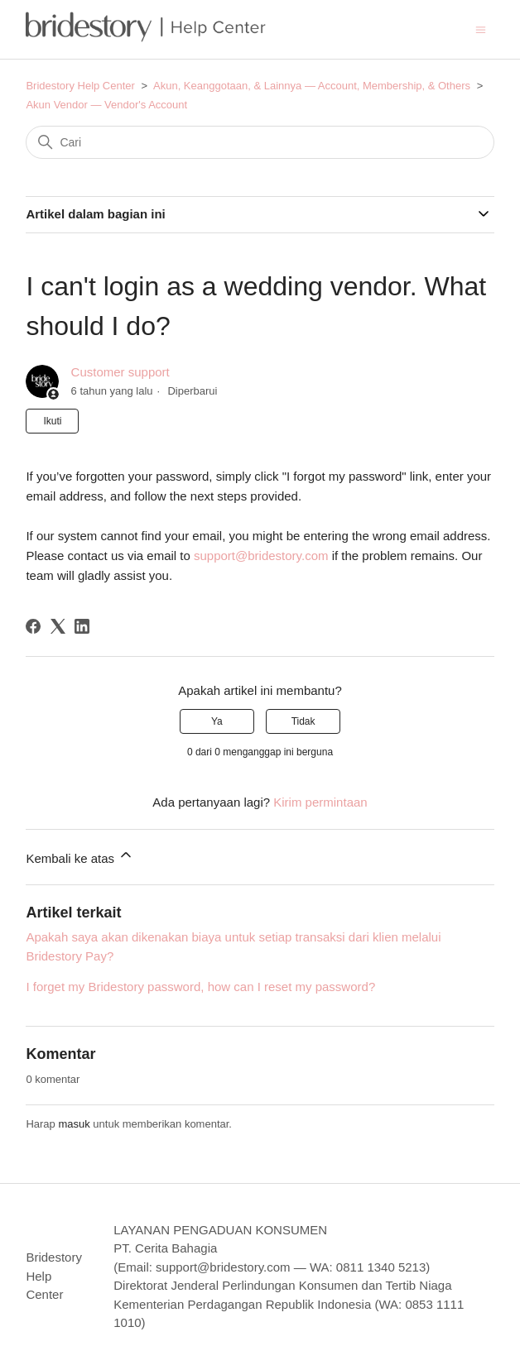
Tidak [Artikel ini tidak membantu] (303, 721)
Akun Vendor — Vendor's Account (106, 104)
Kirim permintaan (320, 802)
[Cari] (260, 142)
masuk (73, 1124)
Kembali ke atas (80, 855)
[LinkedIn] (82, 626)
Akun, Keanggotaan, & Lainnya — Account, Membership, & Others (311, 85)
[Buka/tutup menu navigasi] (480, 29)
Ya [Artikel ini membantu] (217, 721)
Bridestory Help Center (80, 85)
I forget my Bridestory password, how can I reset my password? (200, 987)
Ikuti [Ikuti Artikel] (52, 421)
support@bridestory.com (261, 555)
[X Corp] (58, 626)
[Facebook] (33, 626)
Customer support (120, 372)
